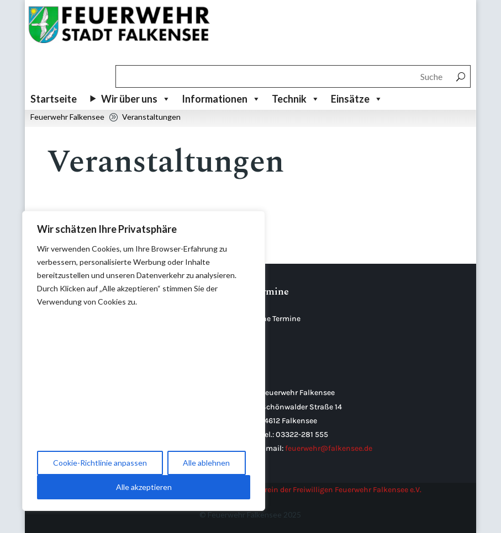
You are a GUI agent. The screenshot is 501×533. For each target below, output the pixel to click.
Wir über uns (136, 99)
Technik (296, 99)
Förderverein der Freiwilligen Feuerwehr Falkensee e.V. (328, 489)
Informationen (221, 99)
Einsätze (357, 99)
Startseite (53, 99)
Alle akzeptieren (144, 487)
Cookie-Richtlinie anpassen (100, 462)
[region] (143, 361)
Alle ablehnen (206, 462)
